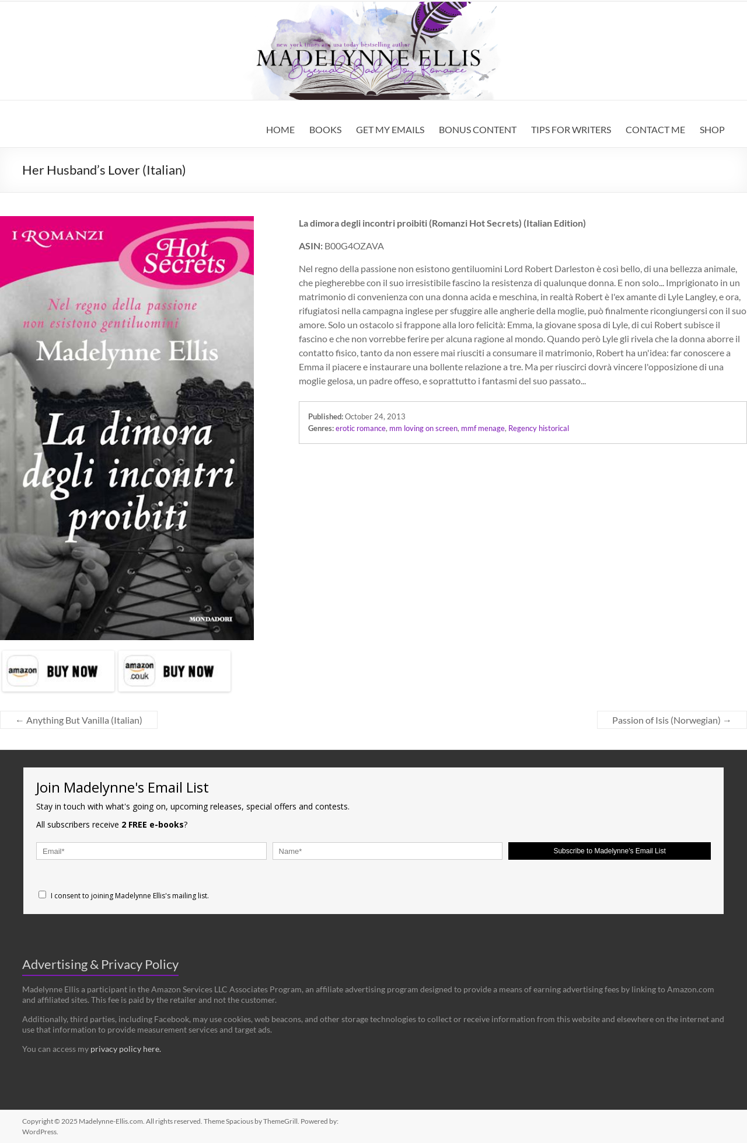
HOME (280, 129)
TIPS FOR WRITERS (571, 129)
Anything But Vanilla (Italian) (78, 719)
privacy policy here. (125, 1049)
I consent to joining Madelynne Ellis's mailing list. (124, 896)
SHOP (712, 129)
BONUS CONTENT (477, 129)
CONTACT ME (655, 129)
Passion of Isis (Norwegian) (672, 719)
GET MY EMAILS (390, 129)
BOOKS (325, 129)
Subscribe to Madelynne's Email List (609, 851)
